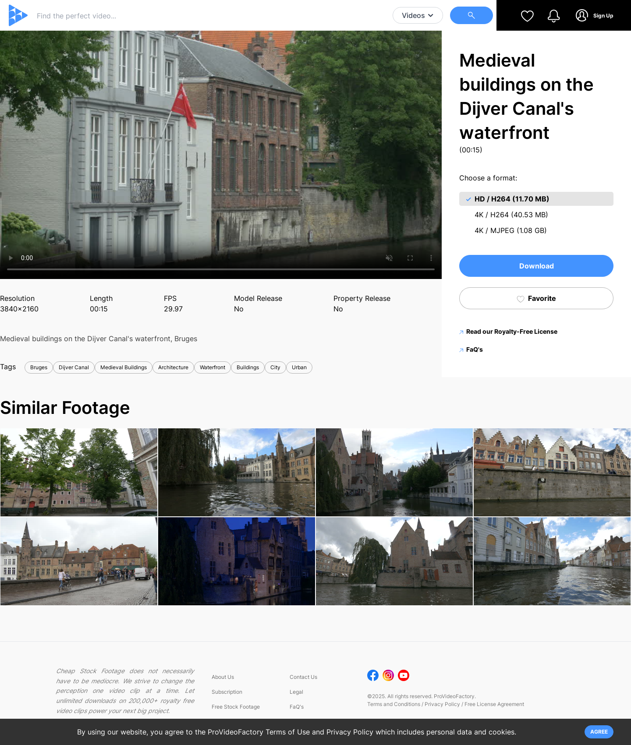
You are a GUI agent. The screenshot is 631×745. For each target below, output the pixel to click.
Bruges (38, 367)
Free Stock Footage (236, 706)
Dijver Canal (74, 367)
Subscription (227, 692)
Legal (296, 692)
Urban (299, 367)
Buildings (248, 367)
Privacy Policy (442, 704)
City (275, 367)
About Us (223, 677)
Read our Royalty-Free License (508, 331)
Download (536, 265)
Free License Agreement (494, 704)
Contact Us (303, 677)
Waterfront (212, 367)
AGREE (599, 731)
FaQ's (471, 349)
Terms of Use (288, 731)
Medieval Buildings (123, 367)
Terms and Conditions (393, 704)
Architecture (173, 367)
